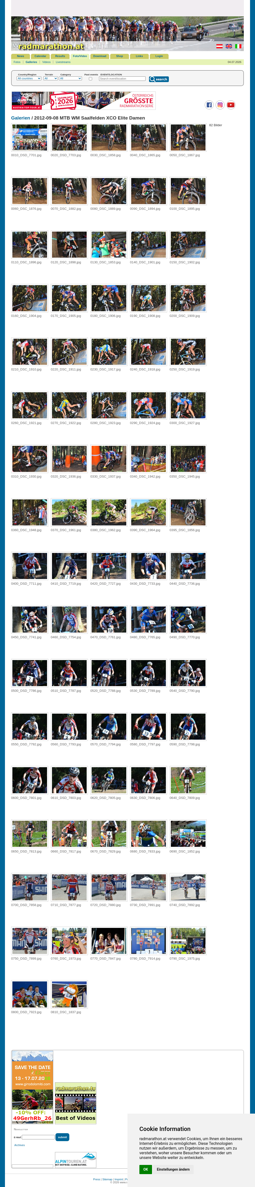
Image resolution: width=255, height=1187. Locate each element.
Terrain (49, 74)
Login (159, 56)
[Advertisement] (127, 7)
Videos (46, 62)
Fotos (17, 62)
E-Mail (17, 1137)
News (20, 56)
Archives (19, 1145)
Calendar (40, 56)
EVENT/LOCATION (111, 74)
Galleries (31, 62)
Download (99, 56)
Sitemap (107, 1179)
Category (65, 74)
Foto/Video (80, 56)
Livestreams (63, 62)
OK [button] (145, 1169)
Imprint (119, 1179)
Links (139, 56)
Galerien (20, 118)
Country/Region (27, 74)
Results (60, 56)
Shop (119, 56)
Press (96, 1179)
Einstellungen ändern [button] (173, 1169)
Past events (91, 74)
